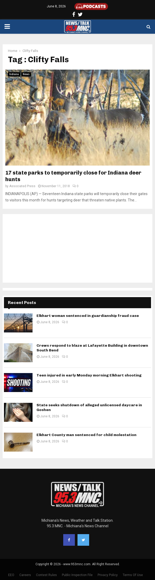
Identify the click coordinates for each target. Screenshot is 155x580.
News (26, 74)
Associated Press (22, 186)
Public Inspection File (77, 575)
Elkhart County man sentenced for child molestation (86, 435)
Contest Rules (46, 575)
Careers (25, 575)
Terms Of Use (133, 575)
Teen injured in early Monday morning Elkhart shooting (89, 375)
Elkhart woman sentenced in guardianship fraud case (88, 315)
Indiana (14, 74)
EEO (11, 575)
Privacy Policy (108, 575)
